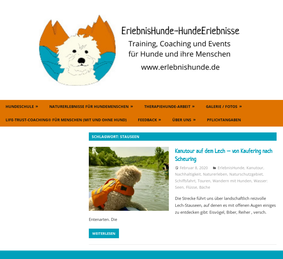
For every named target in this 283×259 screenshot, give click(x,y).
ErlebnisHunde (231, 167)
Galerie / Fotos (221, 106)
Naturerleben (215, 174)
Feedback (147, 119)
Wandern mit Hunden (232, 180)
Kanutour (254, 167)
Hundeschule (20, 106)
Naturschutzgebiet (246, 174)
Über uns (181, 119)
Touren (204, 180)
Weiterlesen (103, 233)
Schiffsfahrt (185, 180)
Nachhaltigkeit (188, 174)
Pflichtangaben (224, 119)
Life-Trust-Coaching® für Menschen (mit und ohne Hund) (66, 119)
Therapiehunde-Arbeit (167, 106)
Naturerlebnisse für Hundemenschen (89, 106)
